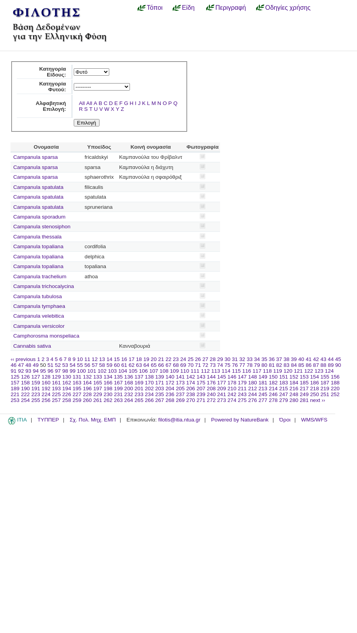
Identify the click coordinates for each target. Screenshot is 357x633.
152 (294, 377)
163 (77, 383)
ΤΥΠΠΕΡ (48, 420)
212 (252, 388)
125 (15, 377)
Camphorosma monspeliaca (46, 336)
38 (287, 359)
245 (262, 394)
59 (109, 365)
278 (273, 400)
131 (77, 377)
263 (118, 400)
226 (66, 394)
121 (298, 371)
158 (25, 383)
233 (139, 394)
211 (242, 388)
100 (81, 371)
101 (91, 371)
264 (128, 400)
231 (118, 394)
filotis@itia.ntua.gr (179, 420)
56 (87, 365)
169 (139, 383)
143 (201, 377)
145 (221, 377)
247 (283, 394)
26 (198, 359)
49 (36, 365)
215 (283, 388)
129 (56, 377)
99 (72, 371)
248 (294, 394)
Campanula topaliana (38, 246)
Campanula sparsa (35, 157)
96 (50, 371)
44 (331, 359)
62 (132, 365)
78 (249, 365)
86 (308, 365)
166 (107, 383)
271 (201, 400)
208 (211, 388)
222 (25, 394)
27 (205, 359)
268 (169, 400)
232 (128, 394)
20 (153, 359)
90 (338, 365)
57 (95, 365)
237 (180, 394)
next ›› (317, 400)
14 (109, 359)
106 (143, 371)
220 (335, 388)
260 (87, 400)
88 (323, 365)
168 (128, 383)
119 (277, 371)
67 (168, 365)
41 (308, 359)
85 (301, 365)
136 (128, 377)
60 (117, 365)
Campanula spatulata (38, 187)
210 (231, 388)
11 (87, 359)
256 (46, 400)
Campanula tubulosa (37, 296)
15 (117, 359)
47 (21, 365)
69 (183, 365)
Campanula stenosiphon (42, 226)
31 (235, 359)
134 (107, 377)
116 (246, 371)
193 (56, 388)
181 (262, 383)
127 (35, 377)
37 (279, 359)
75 (227, 365)
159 (35, 383)
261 (97, 400)
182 (273, 383)
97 (58, 371)
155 (324, 377)
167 (118, 383)
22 (168, 359)
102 (102, 371)
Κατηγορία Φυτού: (52, 86)
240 (211, 394)
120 (288, 371)
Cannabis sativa (32, 346)
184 (294, 383)
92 (21, 371)
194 (66, 388)
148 (252, 377)
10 (80, 359)
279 (283, 400)
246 (273, 394)
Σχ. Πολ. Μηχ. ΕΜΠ (92, 420)
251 (324, 394)
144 (211, 377)
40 (301, 359)
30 (227, 359)
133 (97, 377)
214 (273, 388)
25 (191, 359)
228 (87, 394)
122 (308, 371)
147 (242, 377)
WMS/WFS (314, 420)
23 (176, 359)
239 (201, 394)
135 (118, 377)
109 (174, 371)
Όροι (285, 420)
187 (324, 383)
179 (242, 383)
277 (262, 400)
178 (231, 383)
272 (211, 400)
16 (124, 359)
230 (107, 394)
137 (139, 377)
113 (215, 371)
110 (184, 371)
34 (257, 359)
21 (161, 359)
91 (13, 371)
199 (118, 388)
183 (283, 383)
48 (28, 365)
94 (36, 371)
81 (272, 365)
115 (236, 371)
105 (133, 371)
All (82, 103)
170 (149, 383)
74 (220, 365)
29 (220, 359)
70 (191, 365)
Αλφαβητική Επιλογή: (51, 106)
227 (77, 394)
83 (287, 365)
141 (180, 377)
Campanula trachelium (39, 276)
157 (15, 383)
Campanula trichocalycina (43, 286)
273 (221, 400)
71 (198, 365)
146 (231, 377)
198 (107, 388)
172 (169, 383)
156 (335, 377)
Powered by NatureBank (239, 420)
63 (139, 365)
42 (316, 359)
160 (46, 383)
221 (15, 394)
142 (190, 377)
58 (102, 365)
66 (161, 365)
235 (159, 394)
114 (226, 371)
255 (35, 400)
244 (252, 394)
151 (283, 377)
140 (169, 377)
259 (77, 400)
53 (65, 365)
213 (262, 388)
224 (46, 394)
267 (159, 400)
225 (56, 394)
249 (304, 394)
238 (190, 394)
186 (314, 383)
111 (195, 371)
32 (242, 359)
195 (77, 388)
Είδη (188, 7)
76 (235, 365)
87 (316, 365)
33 (249, 359)
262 (107, 400)
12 (95, 359)
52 (58, 365)
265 (139, 400)
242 (231, 394)
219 (324, 388)
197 (97, 388)
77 (242, 365)
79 (257, 365)
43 (323, 359)
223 (35, 394)
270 (190, 400)
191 (35, 388)
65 (153, 365)
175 (201, 383)
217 (304, 388)
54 (72, 365)
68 (176, 365)
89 (331, 365)
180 (252, 383)
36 (272, 359)
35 (264, 359)
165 (97, 383)
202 (149, 388)
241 (221, 394)
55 (80, 365)
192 (46, 388)
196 (87, 388)
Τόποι (155, 7)
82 (279, 365)
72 (205, 365)
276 (252, 400)
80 (264, 365)
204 (169, 388)
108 (164, 371)
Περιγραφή (230, 7)
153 (304, 377)
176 (211, 383)
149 (262, 377)
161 (56, 383)
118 (267, 371)
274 (231, 400)
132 (87, 377)
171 (159, 383)
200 (128, 388)
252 (335, 394)
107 (153, 371)
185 (304, 383)
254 (25, 400)
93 (28, 371)
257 (56, 400)
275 (242, 400)
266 (149, 400)
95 (43, 371)
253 (15, 400)
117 (256, 371)
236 (169, 394)
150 (273, 377)
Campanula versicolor (38, 326)
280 (294, 400)
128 (46, 377)
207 (201, 388)
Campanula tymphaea (39, 306)
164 (87, 383)
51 (50, 365)
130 (66, 377)
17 (132, 359)
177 (221, 383)
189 (15, 388)
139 (159, 377)
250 (314, 394)
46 (13, 365)
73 (213, 365)
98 (65, 371)
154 (314, 377)
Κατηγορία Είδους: (52, 72)
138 (149, 377)
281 (304, 400)
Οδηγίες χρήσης (288, 7)
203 (159, 388)
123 (318, 371)
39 (294, 359)
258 (66, 400)
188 (335, 383)
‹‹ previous (23, 359)
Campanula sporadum (39, 217)
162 (66, 383)
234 (149, 394)
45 (338, 359)
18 (139, 359)
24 (183, 359)
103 (112, 371)
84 (294, 365)
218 (314, 388)
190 (25, 388)
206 (190, 388)
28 (213, 359)
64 (146, 365)
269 (180, 400)
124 (329, 371)
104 (122, 371)
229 (97, 394)
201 (139, 388)
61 (124, 365)
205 (180, 388)
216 (294, 388)
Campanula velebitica (38, 316)
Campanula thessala (37, 237)
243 (242, 394)
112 (205, 371)
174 (190, 383)
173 (180, 383)
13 (102, 359)
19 (146, 359)
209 (221, 388)
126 (25, 377)
